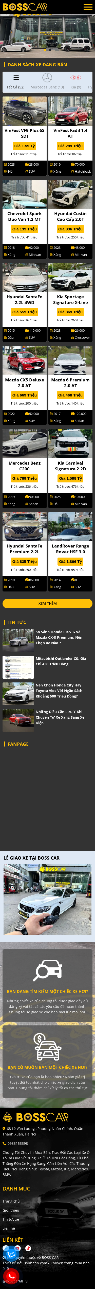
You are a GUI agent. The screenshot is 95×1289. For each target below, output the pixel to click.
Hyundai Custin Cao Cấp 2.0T (70, 216)
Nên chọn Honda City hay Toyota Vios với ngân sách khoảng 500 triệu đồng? (59, 691)
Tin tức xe (11, 1219)
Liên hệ (9, 1228)
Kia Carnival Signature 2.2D (70, 466)
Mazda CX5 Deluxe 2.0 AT (24, 382)
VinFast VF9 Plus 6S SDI (24, 133)
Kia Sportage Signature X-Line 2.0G (70, 302)
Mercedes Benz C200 (25, 466)
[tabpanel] (47, 29)
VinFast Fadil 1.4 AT (70, 133)
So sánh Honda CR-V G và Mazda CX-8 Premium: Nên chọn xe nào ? (59, 637)
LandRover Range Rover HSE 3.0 (70, 549)
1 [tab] (45, 50)
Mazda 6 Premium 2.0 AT (70, 382)
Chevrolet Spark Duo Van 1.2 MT (24, 216)
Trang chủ (11, 1201)
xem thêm (48, 603)
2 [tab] (50, 50)
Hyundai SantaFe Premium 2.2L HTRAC (24, 551)
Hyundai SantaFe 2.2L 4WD (24, 299)
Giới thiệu (11, 1210)
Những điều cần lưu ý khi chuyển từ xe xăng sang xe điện (60, 717)
